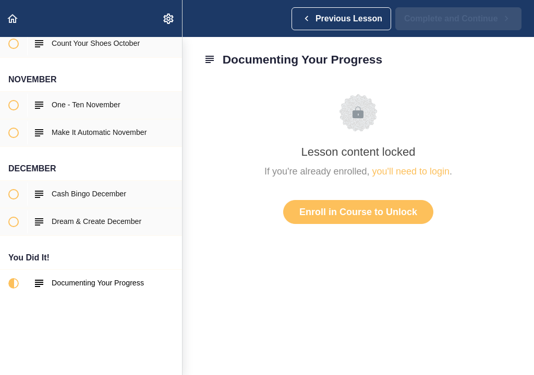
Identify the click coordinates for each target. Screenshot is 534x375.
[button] (13, 18)
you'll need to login (411, 171)
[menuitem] (169, 18)
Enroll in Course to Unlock (358, 212)
